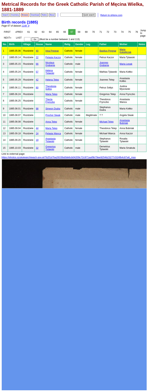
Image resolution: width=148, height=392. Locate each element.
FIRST (7, 32)
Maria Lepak (126, 64)
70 (93, 32)
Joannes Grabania (104, 64)
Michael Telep (106, 121)
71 (100, 32)
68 (79, 32)
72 (108, 32)
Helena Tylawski (49, 72)
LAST (19, 37)
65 (57, 32)
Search (6, 15)
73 (115, 32)
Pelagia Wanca (53, 133)
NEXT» (7, 37)
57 (37, 72)
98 (37, 108)
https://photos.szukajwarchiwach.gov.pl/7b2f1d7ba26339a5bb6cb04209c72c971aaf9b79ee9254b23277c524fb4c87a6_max (69, 157)
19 (37, 140)
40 (37, 51)
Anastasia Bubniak (125, 121)
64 (50, 32)
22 (37, 57)
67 (72, 32)
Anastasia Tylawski (50, 140)
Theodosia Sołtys (50, 87)
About (52, 15)
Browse (25, 15)
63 (43, 32)
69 (86, 32)
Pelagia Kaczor (53, 57)
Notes (44, 15)
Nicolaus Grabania (50, 64)
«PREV (19, 32)
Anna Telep (51, 121)
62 (35, 32)
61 (28, 32)
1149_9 (25, 25)
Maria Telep (51, 94)
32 (37, 148)
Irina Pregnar (52, 51)
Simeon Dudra (52, 108)
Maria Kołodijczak (125, 51)
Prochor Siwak (52, 115)
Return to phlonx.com (111, 15)
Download (35, 15)
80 (37, 87)
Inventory (15, 15)
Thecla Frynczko (50, 100)
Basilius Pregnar (107, 51)
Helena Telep (52, 79)
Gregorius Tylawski (50, 148)
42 (37, 79)
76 (136, 32)
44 (37, 128)
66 (64, 32)
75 (129, 32)
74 (122, 32)
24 (37, 133)
